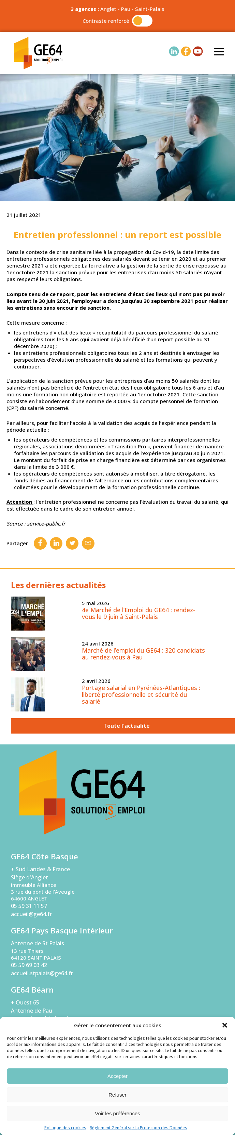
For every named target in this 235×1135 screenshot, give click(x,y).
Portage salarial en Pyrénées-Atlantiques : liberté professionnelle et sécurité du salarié (141, 694)
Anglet (108, 8)
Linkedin (56, 543)
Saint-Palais (149, 8)
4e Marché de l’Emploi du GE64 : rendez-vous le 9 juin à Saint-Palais (138, 613)
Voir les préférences (117, 1113)
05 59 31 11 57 (29, 906)
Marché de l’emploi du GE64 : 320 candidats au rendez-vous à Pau (143, 653)
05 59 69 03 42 (29, 965)
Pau (125, 8)
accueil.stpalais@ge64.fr (42, 973)
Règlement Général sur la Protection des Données (138, 1128)
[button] (224, 1025)
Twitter (72, 543)
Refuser (117, 1095)
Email (88, 543)
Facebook (40, 543)
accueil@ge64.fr (31, 914)
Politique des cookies (65, 1128)
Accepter (117, 1076)
